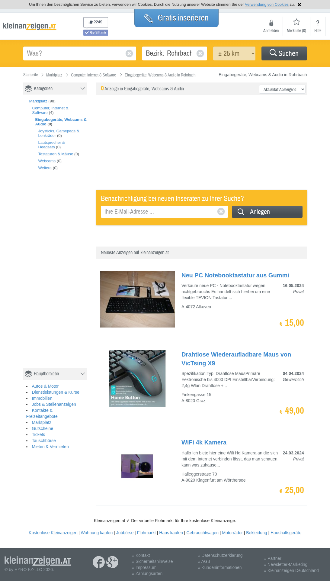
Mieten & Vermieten (50, 446)
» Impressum (144, 567)
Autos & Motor (45, 386)
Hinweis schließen (299, 4)
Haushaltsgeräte (286, 532)
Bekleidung (256, 532)
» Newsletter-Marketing (285, 564)
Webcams (47, 161)
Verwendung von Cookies (267, 4)
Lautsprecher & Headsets (51, 144)
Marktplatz (38, 101)
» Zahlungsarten (147, 573)
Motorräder (232, 532)
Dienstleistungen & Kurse (55, 392)
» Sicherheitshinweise (152, 561)
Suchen (284, 53)
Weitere (45, 168)
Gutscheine (42, 428)
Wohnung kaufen (97, 532)
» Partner (272, 558)
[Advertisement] (68, 275)
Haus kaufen (171, 532)
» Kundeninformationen (220, 567)
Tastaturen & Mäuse (55, 154)
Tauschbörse (44, 440)
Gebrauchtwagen (202, 532)
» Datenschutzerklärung (220, 555)
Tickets (38, 434)
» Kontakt (141, 555)
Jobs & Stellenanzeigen (54, 404)
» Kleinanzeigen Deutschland (291, 570)
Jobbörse (125, 532)
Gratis (176, 17)
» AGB (204, 561)
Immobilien (42, 398)
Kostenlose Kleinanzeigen (53, 532)
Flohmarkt (146, 532)
